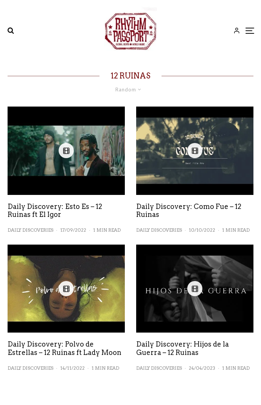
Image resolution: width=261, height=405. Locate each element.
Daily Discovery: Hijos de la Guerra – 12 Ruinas (182, 348)
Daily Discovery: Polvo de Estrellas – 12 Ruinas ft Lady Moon (64, 348)
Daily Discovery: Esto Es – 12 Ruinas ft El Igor (55, 210)
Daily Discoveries (30, 230)
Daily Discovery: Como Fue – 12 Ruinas (188, 210)
